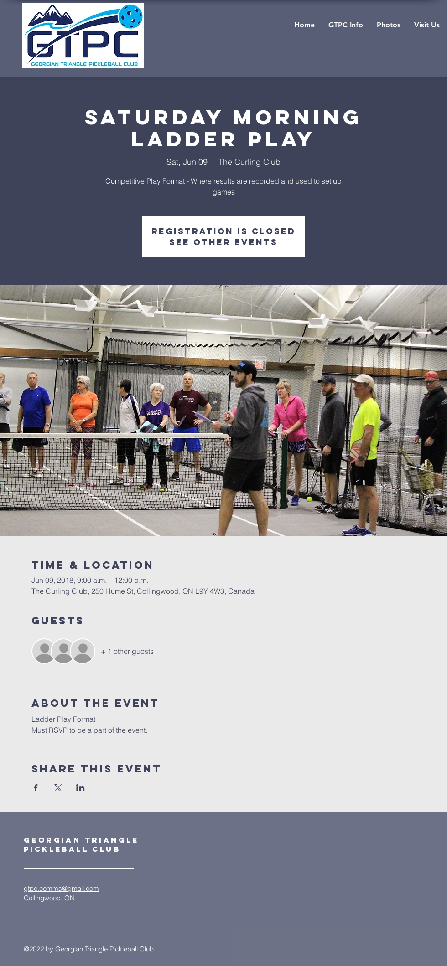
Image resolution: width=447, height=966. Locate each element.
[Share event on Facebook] (35, 787)
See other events (223, 242)
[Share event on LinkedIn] (80, 787)
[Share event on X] (58, 787)
